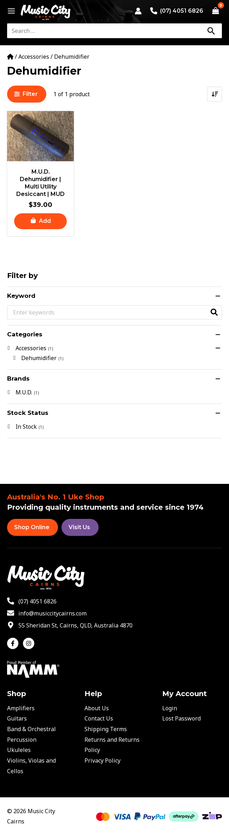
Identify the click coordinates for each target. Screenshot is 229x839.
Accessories (33, 56)
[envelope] (47, 613)
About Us (96, 708)
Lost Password (181, 718)
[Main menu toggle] (9, 11)
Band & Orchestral (31, 729)
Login (169, 708)
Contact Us (98, 718)
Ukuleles (19, 750)
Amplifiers (21, 708)
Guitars (17, 718)
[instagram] (29, 643)
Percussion (21, 739)
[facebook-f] (14, 643)
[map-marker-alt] (70, 625)
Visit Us (79, 527)
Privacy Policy (102, 760)
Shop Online (31, 527)
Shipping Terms (105, 729)
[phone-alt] (32, 601)
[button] (40, 221)
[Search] (211, 31)
